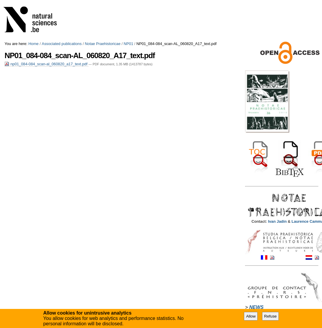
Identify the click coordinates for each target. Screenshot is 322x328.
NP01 (128, 43)
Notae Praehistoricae (103, 43)
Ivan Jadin (278, 221)
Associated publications (62, 43)
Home (33, 43)
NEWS (256, 307)
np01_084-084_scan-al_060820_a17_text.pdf (46, 64)
